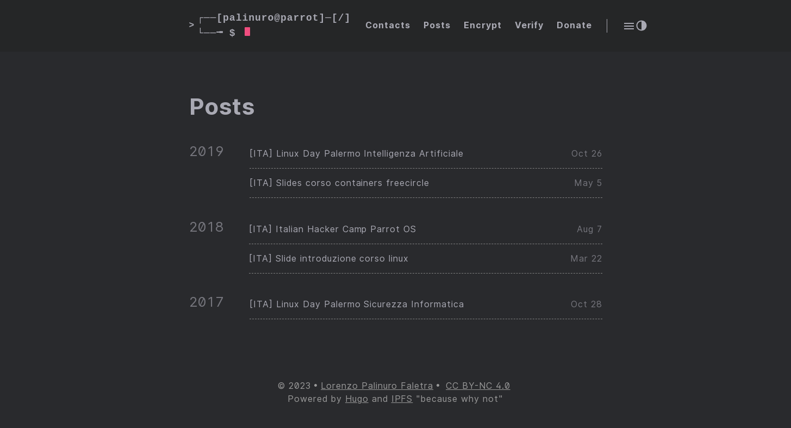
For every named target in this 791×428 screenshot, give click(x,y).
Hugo (357, 399)
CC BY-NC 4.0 (478, 386)
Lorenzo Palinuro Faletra (377, 386)
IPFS (402, 399)
